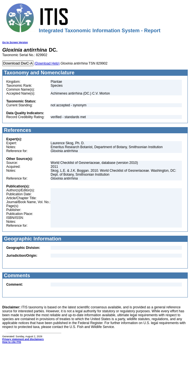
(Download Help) (47, 63)
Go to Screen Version (15, 42)
